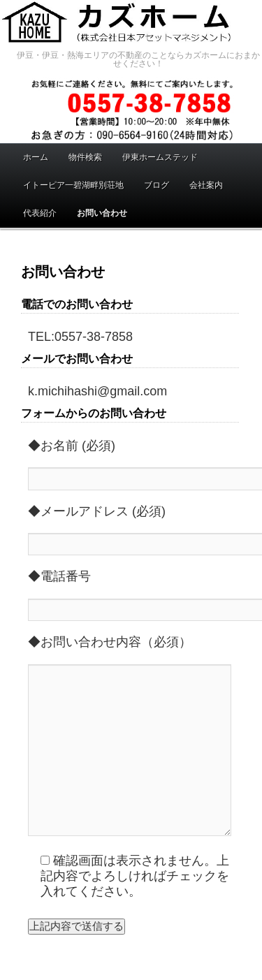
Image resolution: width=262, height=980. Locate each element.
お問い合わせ (102, 213)
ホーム (35, 157)
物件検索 (85, 157)
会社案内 (206, 185)
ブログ (156, 185)
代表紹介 (40, 213)
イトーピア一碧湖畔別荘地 (73, 185)
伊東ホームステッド (160, 157)
